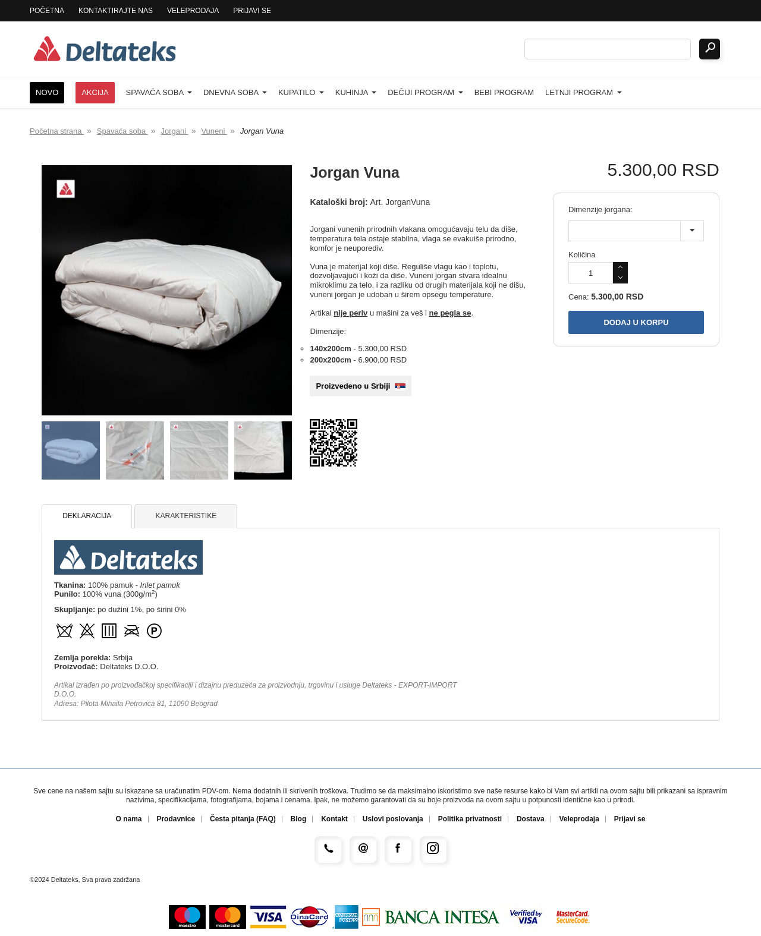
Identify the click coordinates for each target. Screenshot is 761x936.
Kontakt (334, 819)
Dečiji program (425, 92)
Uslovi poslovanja (393, 819)
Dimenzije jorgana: (600, 209)
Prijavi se (252, 11)
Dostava (531, 819)
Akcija (95, 92)
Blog (299, 819)
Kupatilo (301, 92)
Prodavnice (175, 819)
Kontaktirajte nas (115, 11)
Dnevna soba (235, 92)
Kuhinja (356, 92)
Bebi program (504, 92)
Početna (47, 11)
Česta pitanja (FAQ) (243, 819)
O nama (129, 819)
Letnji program (583, 92)
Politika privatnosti (470, 819)
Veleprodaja (193, 11)
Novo (47, 92)
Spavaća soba (159, 92)
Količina (582, 254)
